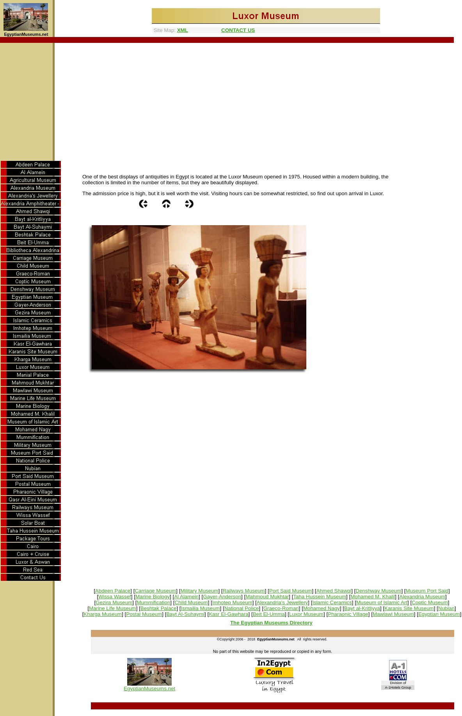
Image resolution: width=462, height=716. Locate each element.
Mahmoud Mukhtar (267, 597)
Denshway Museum (378, 591)
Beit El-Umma (269, 614)
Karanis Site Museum (409, 608)
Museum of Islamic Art (381, 602)
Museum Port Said (426, 591)
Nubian (446, 608)
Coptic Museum (430, 602)
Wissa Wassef (114, 597)
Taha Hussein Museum (319, 597)
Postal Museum (144, 614)
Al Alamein (186, 597)
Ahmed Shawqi (334, 591)
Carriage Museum (155, 591)
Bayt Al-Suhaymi (185, 614)
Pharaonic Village (348, 614)
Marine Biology (152, 597)
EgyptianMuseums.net (149, 688)
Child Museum (191, 602)
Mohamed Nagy (321, 608)
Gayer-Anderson (222, 597)
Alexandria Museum (422, 597)
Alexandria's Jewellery (282, 602)
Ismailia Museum (200, 608)
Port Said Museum (290, 591)
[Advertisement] (231, 101)
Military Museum (199, 591)
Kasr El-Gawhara (228, 614)
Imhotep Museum (232, 602)
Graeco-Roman (281, 608)
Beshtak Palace (158, 608)
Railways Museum (244, 591)
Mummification (153, 602)
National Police (241, 608)
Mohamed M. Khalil (372, 597)
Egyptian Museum (439, 614)
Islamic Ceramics (332, 602)
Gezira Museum (114, 602)
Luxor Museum (306, 614)
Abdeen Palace (112, 591)
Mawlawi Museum (393, 614)
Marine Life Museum (112, 608)
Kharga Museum (103, 614)
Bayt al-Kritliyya (362, 608)
